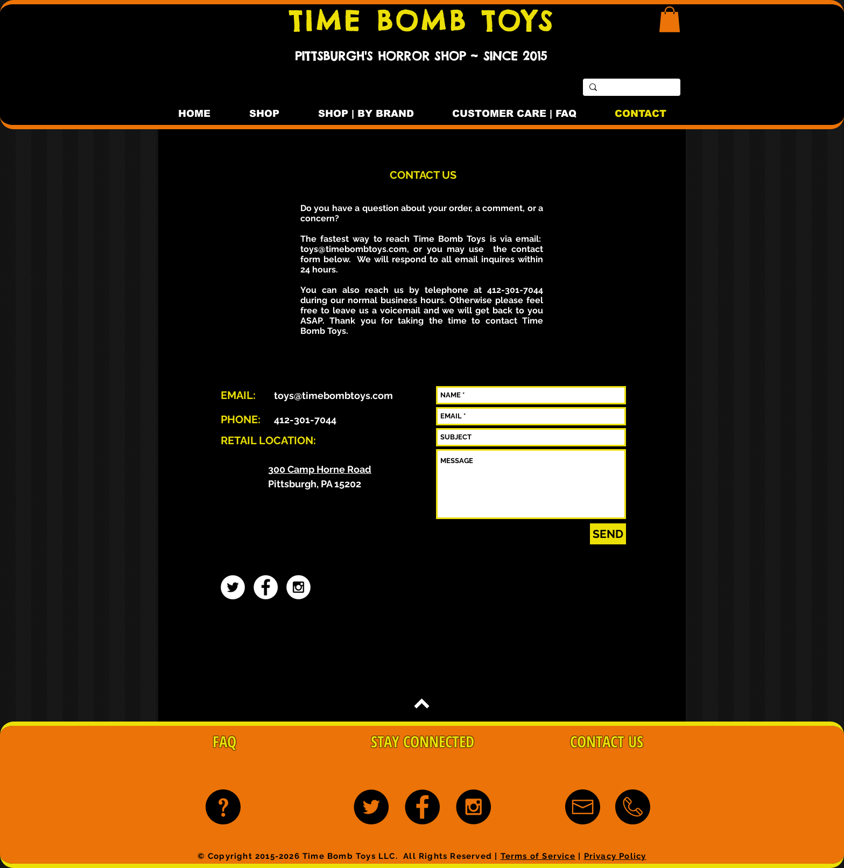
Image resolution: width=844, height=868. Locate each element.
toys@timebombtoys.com (353, 249)
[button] (669, 19)
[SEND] (608, 533)
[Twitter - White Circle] (233, 587)
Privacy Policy (615, 856)
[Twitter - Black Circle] (371, 806)
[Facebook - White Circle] (266, 587)
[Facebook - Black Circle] (422, 806)
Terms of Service (538, 856)
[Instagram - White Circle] (298, 587)
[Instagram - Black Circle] (473, 806)
